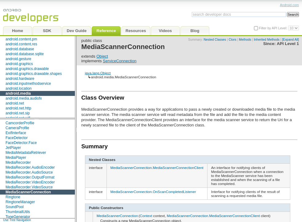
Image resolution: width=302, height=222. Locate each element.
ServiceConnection (119, 61)
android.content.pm (21, 39)
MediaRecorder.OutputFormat (30, 177)
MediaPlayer (16, 157)
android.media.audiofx (24, 98)
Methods (245, 39)
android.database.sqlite (25, 54)
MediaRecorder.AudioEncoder (30, 167)
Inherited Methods (266, 39)
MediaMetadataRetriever (26, 152)
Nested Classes (215, 39)
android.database (20, 49)
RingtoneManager (20, 202)
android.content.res (21, 44)
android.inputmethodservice (28, 83)
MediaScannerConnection (28, 192)
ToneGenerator (18, 217)
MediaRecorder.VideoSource (29, 187)
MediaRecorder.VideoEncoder (30, 182)
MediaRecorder (18, 162)
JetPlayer (13, 148)
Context (146, 216)
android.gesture (18, 59)
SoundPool (15, 207)
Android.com (289, 5)
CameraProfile (17, 128)
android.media (18, 93)
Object (102, 56)
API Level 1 (288, 43)
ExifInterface (16, 133)
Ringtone (13, 197)
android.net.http (18, 108)
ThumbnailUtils (18, 212)
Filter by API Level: (273, 28)
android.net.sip (18, 113)
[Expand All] (290, 39)
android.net (15, 103)
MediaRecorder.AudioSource (29, 172)
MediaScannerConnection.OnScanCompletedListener (153, 192)
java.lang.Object (98, 73)
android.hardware (20, 78)
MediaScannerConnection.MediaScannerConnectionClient (157, 168)
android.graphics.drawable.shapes (34, 74)
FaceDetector (17, 138)
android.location (19, 88)
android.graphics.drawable (27, 69)
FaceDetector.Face (21, 143)
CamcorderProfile (20, 123)
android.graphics (19, 64)
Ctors (232, 39)
